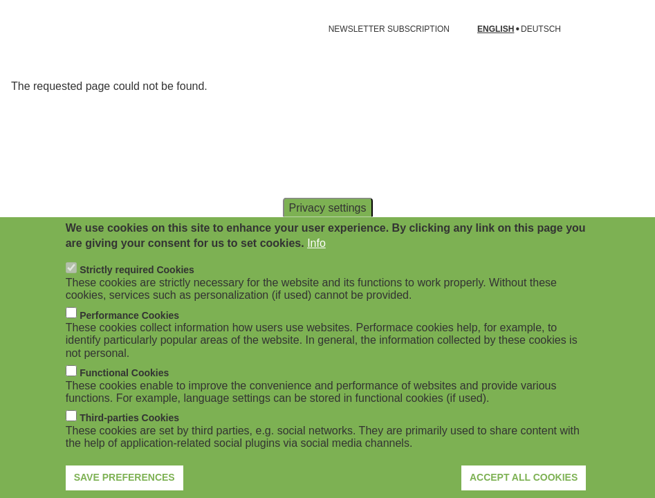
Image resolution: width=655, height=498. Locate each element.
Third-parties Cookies (129, 440)
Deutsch (541, 29)
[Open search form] (624, 29)
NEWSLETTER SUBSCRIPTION (389, 29)
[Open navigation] (19, 29)
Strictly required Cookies (137, 292)
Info (316, 266)
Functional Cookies (124, 395)
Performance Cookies (129, 337)
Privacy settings (327, 230)
